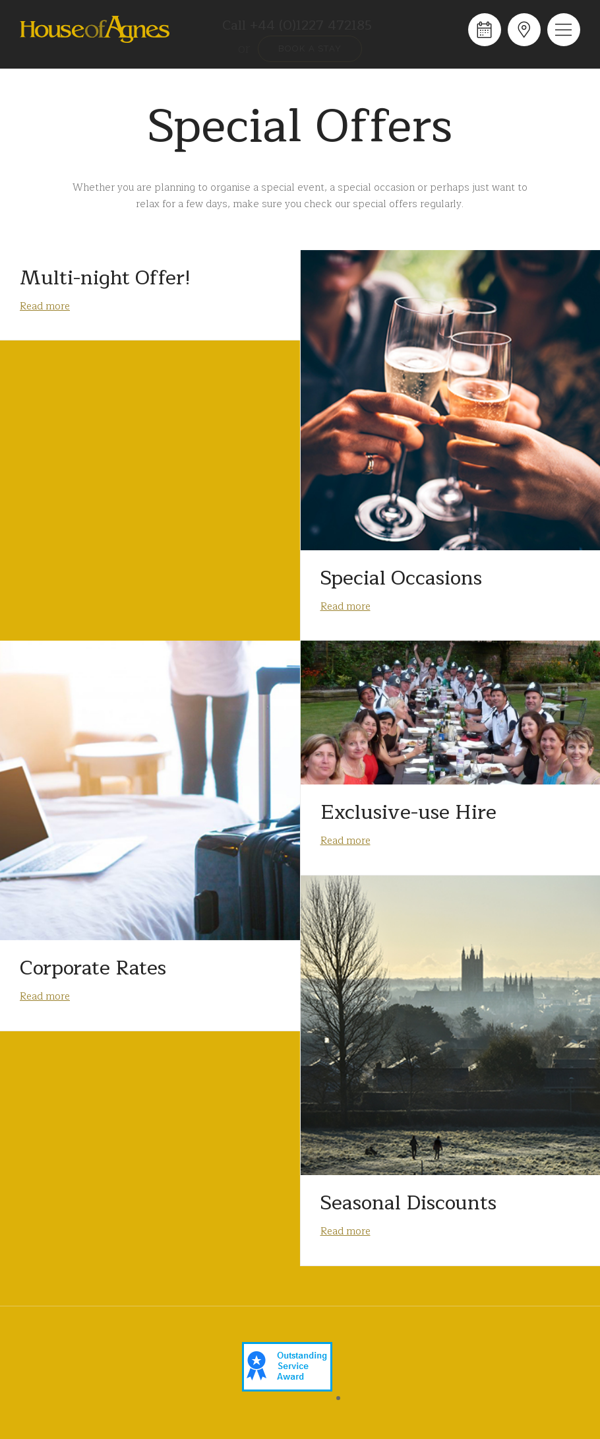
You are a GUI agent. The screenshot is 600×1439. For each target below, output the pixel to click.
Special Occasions (401, 577)
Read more (45, 306)
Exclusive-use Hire (408, 812)
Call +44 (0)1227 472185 (297, 26)
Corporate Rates (93, 967)
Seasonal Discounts (408, 1202)
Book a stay (310, 48)
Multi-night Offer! (105, 277)
